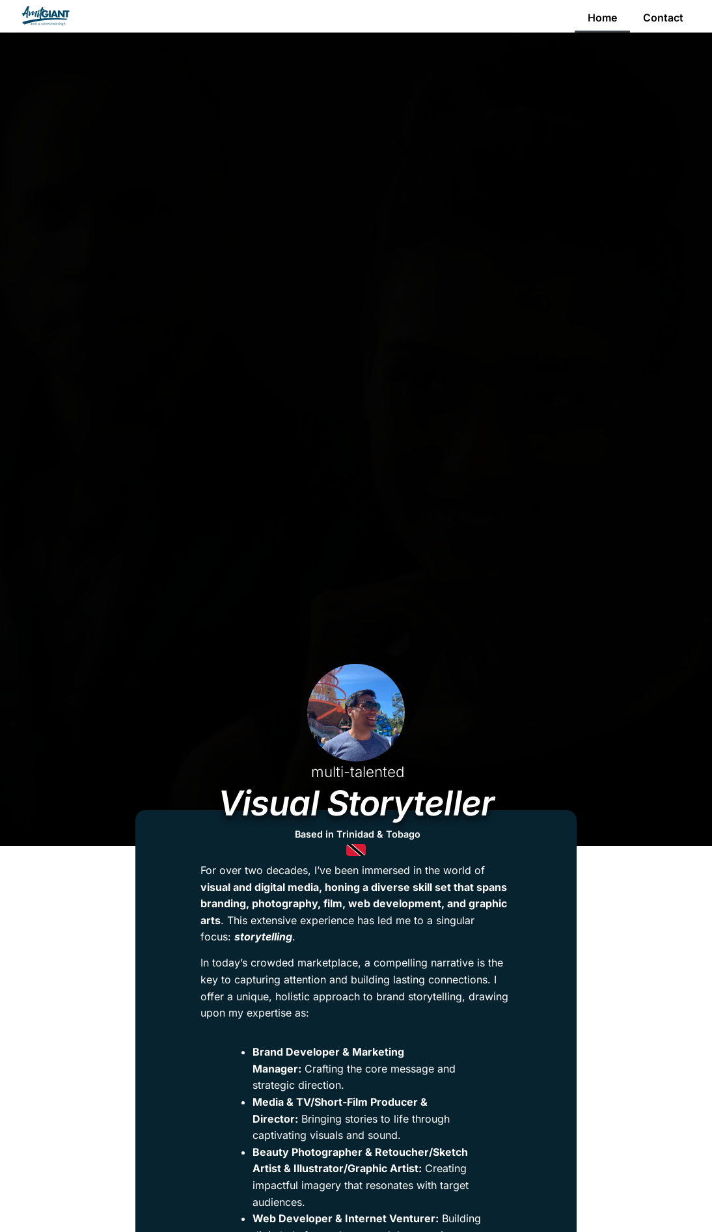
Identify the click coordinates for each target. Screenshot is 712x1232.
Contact (663, 17)
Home (602, 17)
